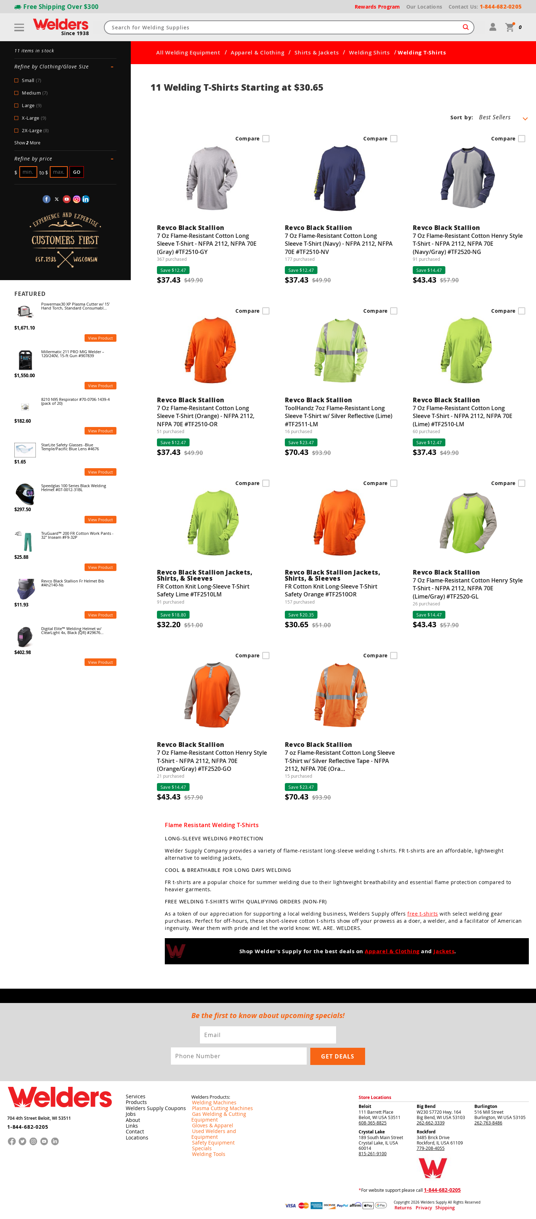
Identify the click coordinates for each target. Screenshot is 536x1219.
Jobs (129, 1113)
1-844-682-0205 (25, 1124)
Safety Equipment (208, 1131)
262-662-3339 (431, 1123)
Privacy (416, 1207)
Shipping (431, 1207)
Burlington (485, 1106)
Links (130, 1125)
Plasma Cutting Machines (216, 1108)
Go (77, 172)
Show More (27, 142)
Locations (135, 1136)
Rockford (426, 1132)
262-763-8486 (488, 1123)
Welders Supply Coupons (151, 1108)
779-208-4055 (431, 1148)
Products (134, 1102)
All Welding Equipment (188, 52)
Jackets (444, 951)
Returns (400, 1207)
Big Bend (426, 1106)
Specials (199, 1137)
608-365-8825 (373, 1123)
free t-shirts (422, 914)
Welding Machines (209, 1102)
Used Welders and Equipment (220, 1125)
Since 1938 (76, 33)
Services (133, 1096)
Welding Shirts (369, 52)
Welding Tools (205, 1143)
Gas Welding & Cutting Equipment (225, 1114)
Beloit (365, 1106)
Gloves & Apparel (208, 1120)
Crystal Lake (372, 1132)
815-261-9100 (373, 1153)
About (131, 1119)
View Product (100, 338)
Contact (133, 1131)
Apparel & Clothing (257, 52)
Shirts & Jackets (317, 52)
